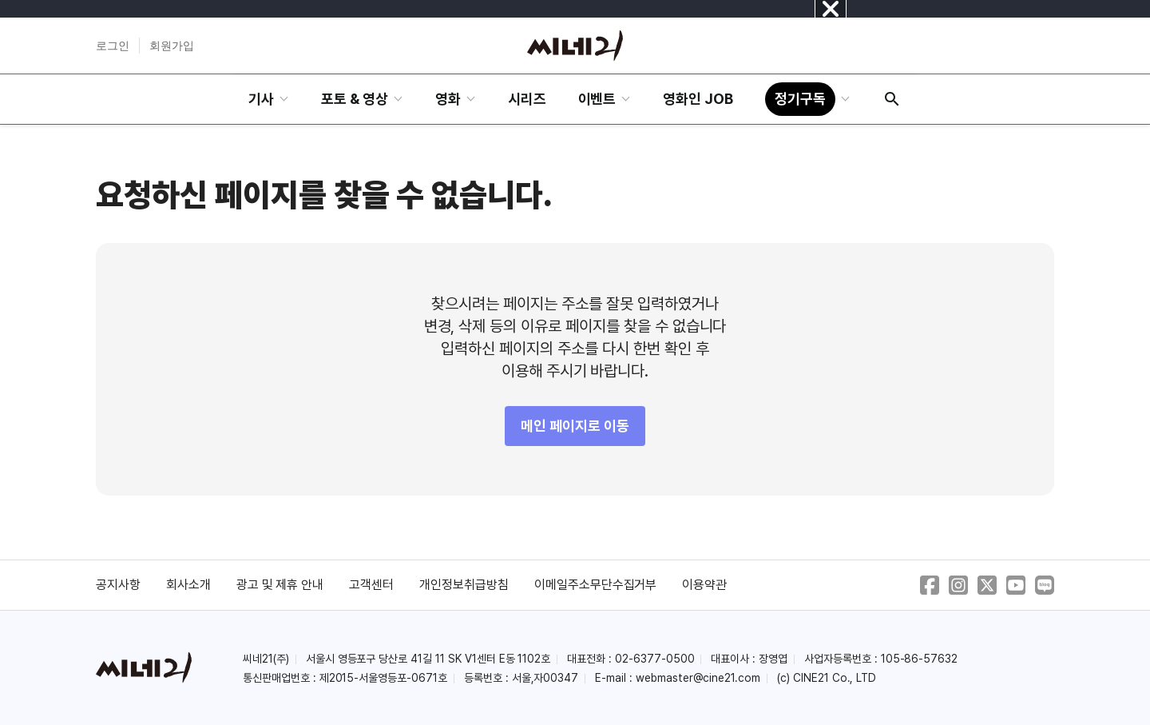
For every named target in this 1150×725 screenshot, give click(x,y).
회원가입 (171, 45)
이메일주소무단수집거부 (595, 584)
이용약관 (704, 584)
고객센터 (371, 584)
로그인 (112, 45)
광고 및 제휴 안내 (280, 584)
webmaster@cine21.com (698, 677)
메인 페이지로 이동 (575, 425)
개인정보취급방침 (464, 584)
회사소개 (188, 584)
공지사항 (118, 584)
